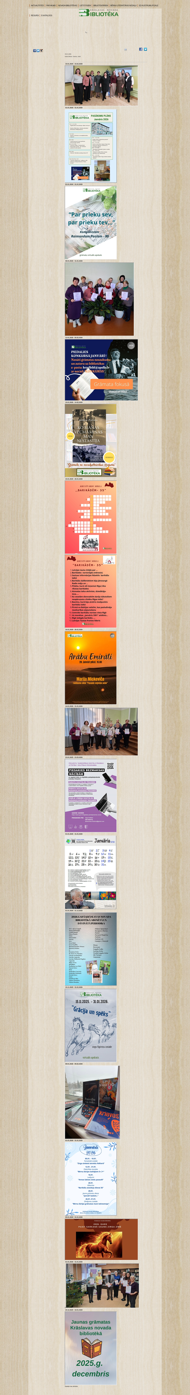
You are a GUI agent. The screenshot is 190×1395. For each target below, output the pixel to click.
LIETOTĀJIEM (84, 5)
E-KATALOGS (46, 15)
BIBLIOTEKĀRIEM (100, 5)
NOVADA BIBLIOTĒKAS (67, 5)
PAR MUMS (50, 5)
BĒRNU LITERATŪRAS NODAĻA (123, 5)
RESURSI (34, 15)
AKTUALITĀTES (36, 5)
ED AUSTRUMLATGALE (148, 5)
